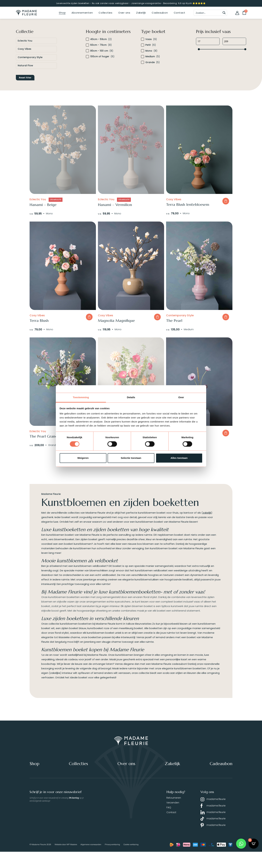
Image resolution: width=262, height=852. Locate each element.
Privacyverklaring (112, 845)
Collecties (105, 12)
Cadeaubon (160, 12)
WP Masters (72, 845)
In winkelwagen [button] (225, 201)
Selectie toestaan (131, 457)
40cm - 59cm (98, 39)
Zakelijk (141, 12)
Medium (150, 56)
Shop (62, 12)
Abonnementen (82, 12)
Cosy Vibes (24, 49)
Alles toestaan (179, 457)
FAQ (168, 807)
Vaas (148, 39)
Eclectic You (25, 40)
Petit (148, 45)
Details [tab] (131, 397)
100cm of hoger (99, 56)
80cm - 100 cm (99, 50)
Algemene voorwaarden (91, 845)
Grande (150, 62)
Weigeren (83, 457)
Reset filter (25, 77)
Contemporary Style (30, 57)
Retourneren (173, 798)
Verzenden (172, 802)
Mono (148, 50)
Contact (179, 12)
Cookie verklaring (131, 845)
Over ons (124, 12)
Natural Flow (25, 65)
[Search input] (208, 13)
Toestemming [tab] (81, 397)
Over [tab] (181, 397)
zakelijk (207, 513)
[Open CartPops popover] (254, 844)
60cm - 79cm (98, 45)
